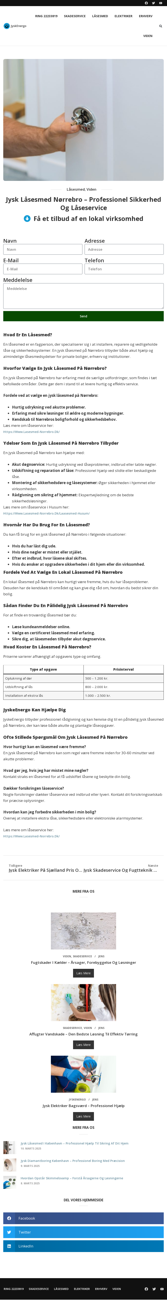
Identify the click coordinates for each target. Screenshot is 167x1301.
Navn (10, 240)
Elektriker (123, 16)
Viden (147, 36)
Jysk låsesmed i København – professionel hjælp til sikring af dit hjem (75, 1145)
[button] (160, 26)
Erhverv (145, 16)
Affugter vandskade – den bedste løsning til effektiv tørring (83, 1035)
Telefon (94, 260)
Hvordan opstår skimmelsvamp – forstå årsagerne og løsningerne (72, 1179)
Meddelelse (17, 280)
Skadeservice (75, 16)
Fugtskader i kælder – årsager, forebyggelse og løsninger (83, 963)
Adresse (95, 240)
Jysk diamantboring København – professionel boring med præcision (73, 1162)
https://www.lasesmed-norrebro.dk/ (31, 433)
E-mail (11, 260)
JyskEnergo (77, 1101)
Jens (101, 957)
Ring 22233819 (46, 16)
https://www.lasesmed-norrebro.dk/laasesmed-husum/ (46, 515)
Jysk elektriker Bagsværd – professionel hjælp (84, 1106)
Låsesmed (100, 16)
